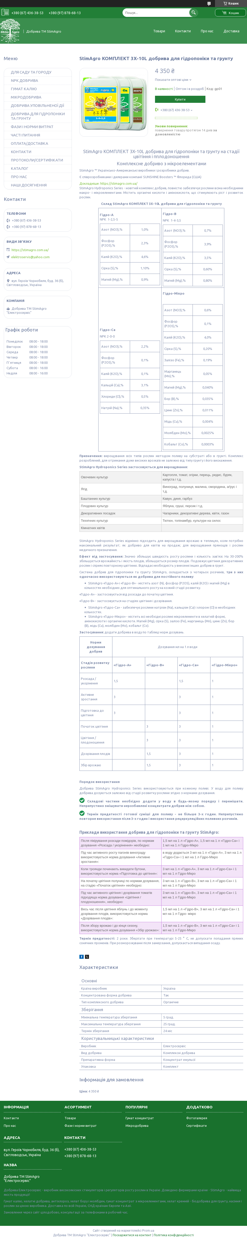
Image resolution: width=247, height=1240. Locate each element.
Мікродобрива (137, 1125)
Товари (159, 31)
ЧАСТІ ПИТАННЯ (25, 135)
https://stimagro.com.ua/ (30, 250)
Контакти (183, 31)
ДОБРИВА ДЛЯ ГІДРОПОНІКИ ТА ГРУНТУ (38, 116)
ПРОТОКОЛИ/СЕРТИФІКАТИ (37, 160)
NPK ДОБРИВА (24, 80)
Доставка (231, 31)
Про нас (207, 31)
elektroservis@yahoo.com (30, 257)
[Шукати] (193, 12)
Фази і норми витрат (81, 1125)
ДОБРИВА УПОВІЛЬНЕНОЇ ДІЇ (37, 105)
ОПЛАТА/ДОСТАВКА (29, 143)
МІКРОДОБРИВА (26, 97)
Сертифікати (196, 1125)
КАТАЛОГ (19, 168)
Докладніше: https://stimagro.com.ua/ (108, 183)
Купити (180, 99)
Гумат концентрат (140, 1118)
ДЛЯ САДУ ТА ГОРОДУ (31, 72)
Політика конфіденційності (174, 1235)
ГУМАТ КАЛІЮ (24, 89)
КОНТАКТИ (21, 152)
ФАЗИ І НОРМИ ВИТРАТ (32, 127)
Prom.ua (148, 1230)
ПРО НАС (19, 177)
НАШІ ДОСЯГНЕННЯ (29, 185)
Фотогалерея (196, 1118)
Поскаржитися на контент (132, 1235)
